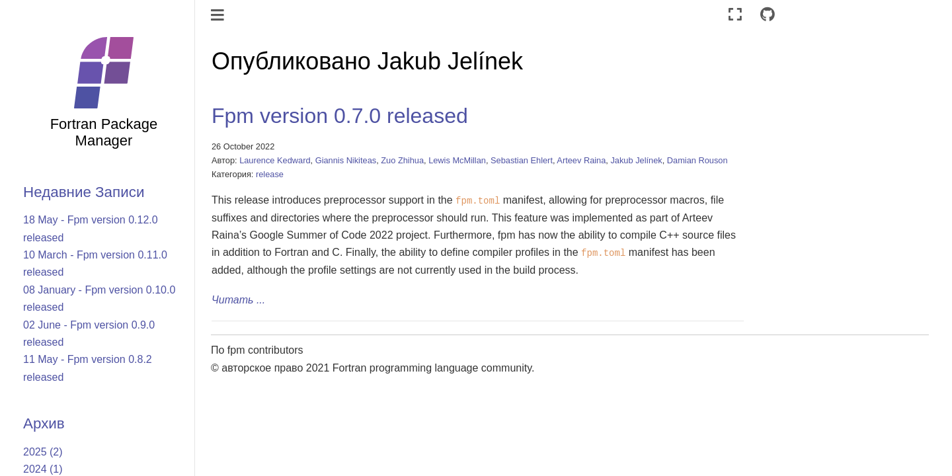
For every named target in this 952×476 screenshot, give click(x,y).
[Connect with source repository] (767, 15)
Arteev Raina (581, 160)
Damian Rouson (697, 160)
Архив (44, 423)
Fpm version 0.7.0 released (340, 116)
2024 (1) (43, 469)
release (270, 174)
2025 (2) (43, 451)
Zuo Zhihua (402, 160)
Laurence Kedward (274, 160)
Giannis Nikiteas (345, 160)
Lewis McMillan (457, 160)
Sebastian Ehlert (522, 160)
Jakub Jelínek (636, 160)
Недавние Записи (83, 192)
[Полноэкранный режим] (735, 15)
